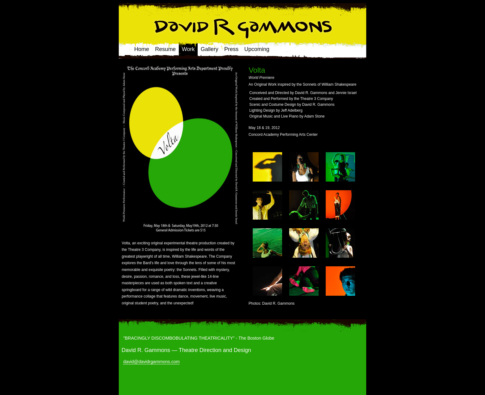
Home (141, 49)
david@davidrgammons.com (151, 361)
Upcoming (256, 49)
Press (231, 49)
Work (188, 49)
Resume (165, 49)
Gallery (209, 49)
